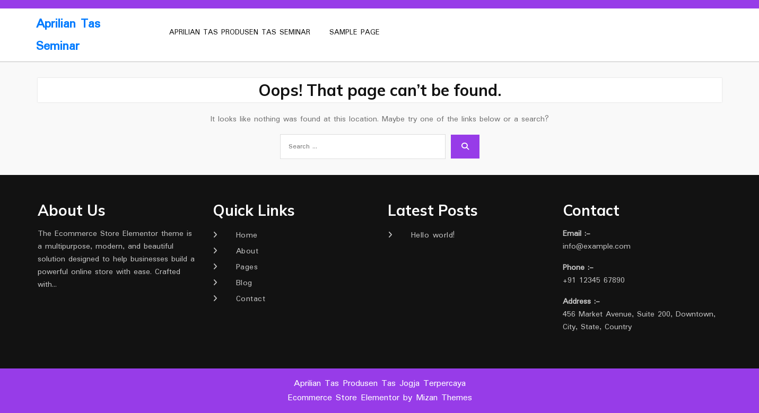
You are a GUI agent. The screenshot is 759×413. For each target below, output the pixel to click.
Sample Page (354, 32)
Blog (244, 283)
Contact (251, 299)
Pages (247, 267)
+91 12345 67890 (594, 280)
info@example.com (597, 246)
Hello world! (433, 235)
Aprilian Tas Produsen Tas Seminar (239, 32)
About (247, 251)
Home (247, 235)
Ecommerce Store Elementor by (379, 398)
